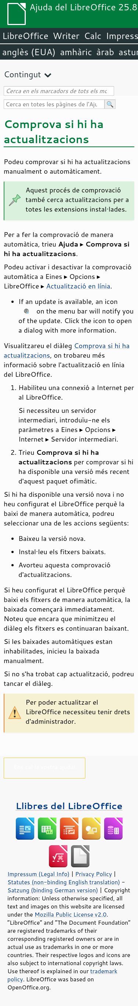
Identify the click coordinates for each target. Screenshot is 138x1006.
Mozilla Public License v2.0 (71, 914)
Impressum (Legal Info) (38, 874)
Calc (93, 35)
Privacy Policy (93, 874)
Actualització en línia (78, 286)
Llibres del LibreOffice (68, 805)
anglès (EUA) (29, 52)
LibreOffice (25, 35)
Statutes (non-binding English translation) (63, 882)
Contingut (22, 74)
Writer (66, 35)
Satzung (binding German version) (52, 890)
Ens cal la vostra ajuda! (44, 766)
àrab (105, 52)
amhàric (76, 52)
